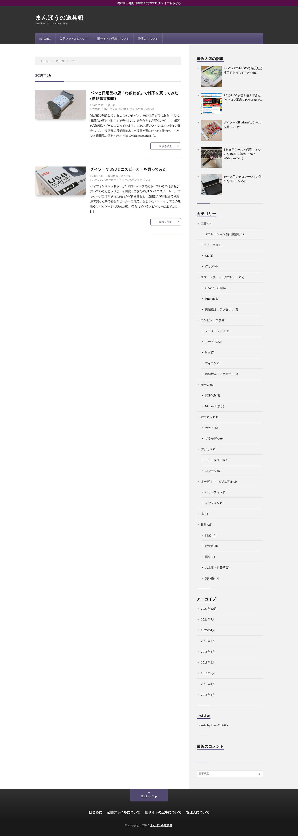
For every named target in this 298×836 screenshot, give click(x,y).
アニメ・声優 (209, 245)
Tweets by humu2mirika (212, 725)
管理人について (148, 38)
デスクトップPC (215, 331)
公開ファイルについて (74, 38)
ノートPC (211, 341)
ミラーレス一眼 (215, 460)
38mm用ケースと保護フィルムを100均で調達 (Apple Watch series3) (242, 154)
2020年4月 (208, 630)
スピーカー (109, 179)
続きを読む (165, 146)
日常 (204, 524)
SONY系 (210, 395)
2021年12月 (209, 608)
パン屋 (113, 109)
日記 (208, 535)
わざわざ (149, 109)
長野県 (139, 109)
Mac (207, 352)
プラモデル (212, 438)
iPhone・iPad (214, 288)
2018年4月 (208, 684)
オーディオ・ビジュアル (217, 481)
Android (210, 298)
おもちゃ (207, 417)
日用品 (131, 109)
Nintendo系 (212, 406)
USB (148, 179)
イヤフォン (212, 503)
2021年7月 (208, 619)
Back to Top (149, 796)
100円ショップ (136, 179)
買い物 (111, 105)
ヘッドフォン (213, 492)
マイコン (211, 363)
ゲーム (205, 384)
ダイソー (122, 179)
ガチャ (209, 427)
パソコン (97, 179)
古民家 (96, 109)
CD (207, 255)
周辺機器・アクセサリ (120, 176)
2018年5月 (208, 673)
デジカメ (207, 449)
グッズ (209, 266)
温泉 (208, 556)
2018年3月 (208, 694)
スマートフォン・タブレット (220, 277)
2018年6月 (208, 662)
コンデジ (211, 470)
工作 (204, 223)
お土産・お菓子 (215, 567)
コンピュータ (209, 320)
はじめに (45, 38)
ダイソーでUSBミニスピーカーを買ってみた (128, 169)
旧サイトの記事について (113, 38)
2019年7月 (208, 641)
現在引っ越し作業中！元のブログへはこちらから (149, 3)
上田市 (104, 109)
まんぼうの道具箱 (59, 17)
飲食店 (209, 546)
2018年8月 (208, 651)
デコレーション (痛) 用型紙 (222, 234)
